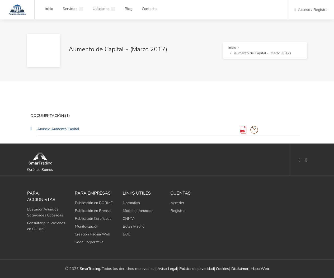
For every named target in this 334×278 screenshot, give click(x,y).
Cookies (222, 268)
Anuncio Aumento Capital (58, 129)
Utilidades (101, 8)
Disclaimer (239, 268)
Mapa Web (259, 268)
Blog (128, 8)
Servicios (70, 8)
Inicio (49, 8)
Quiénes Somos (40, 169)
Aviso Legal (167, 268)
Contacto (149, 8)
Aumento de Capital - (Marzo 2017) (262, 53)
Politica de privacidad (196, 268)
